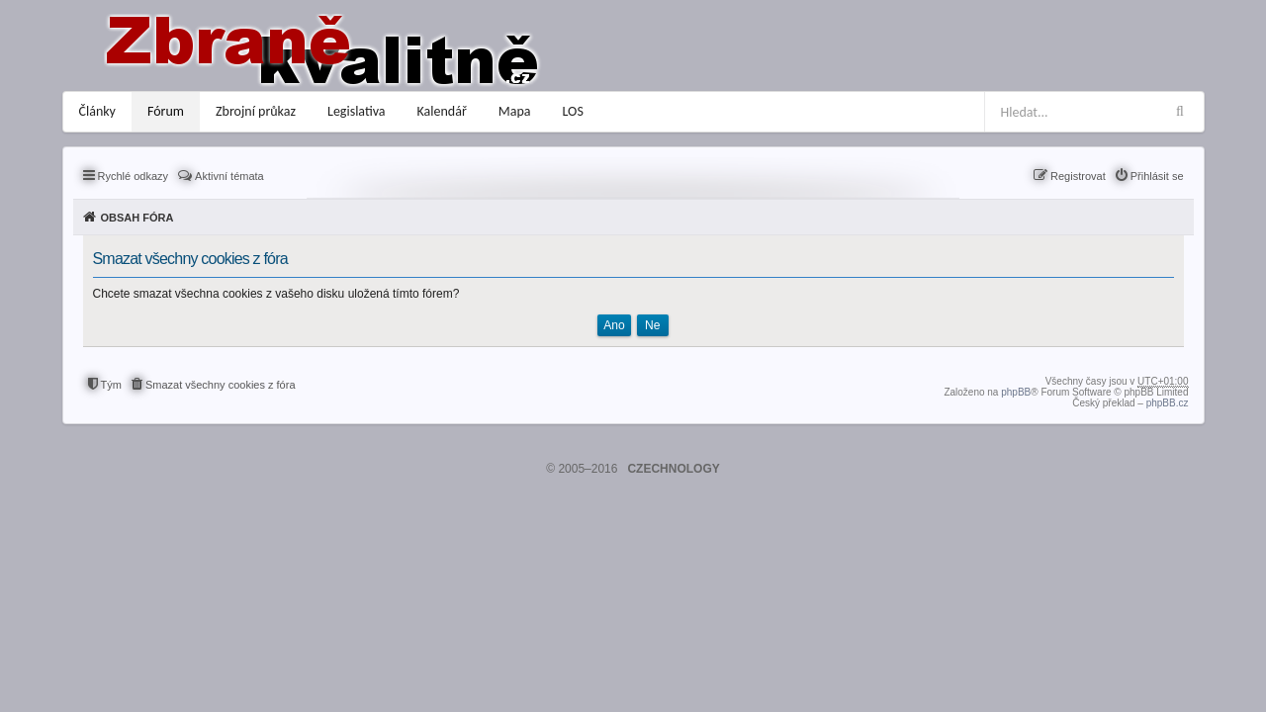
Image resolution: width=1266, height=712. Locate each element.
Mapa (514, 111)
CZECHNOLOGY (673, 469)
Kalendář (442, 111)
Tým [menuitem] (111, 385)
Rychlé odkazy (133, 176)
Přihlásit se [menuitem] (1157, 176)
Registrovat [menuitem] (1078, 176)
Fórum (165, 111)
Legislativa (356, 111)
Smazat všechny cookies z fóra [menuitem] (220, 385)
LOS (573, 111)
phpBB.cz (1167, 403)
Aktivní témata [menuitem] (229, 176)
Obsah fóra (137, 217)
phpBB (1016, 392)
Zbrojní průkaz (256, 111)
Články (97, 111)
